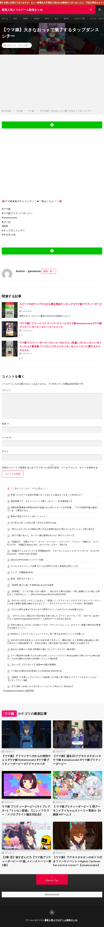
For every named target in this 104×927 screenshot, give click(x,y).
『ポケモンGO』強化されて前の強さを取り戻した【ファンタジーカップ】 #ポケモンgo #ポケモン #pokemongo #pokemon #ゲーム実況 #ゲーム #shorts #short (53, 617)
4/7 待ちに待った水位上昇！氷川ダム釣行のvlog (33, 522)
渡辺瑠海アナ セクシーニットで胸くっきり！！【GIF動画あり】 (42, 501)
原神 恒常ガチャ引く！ (22, 578)
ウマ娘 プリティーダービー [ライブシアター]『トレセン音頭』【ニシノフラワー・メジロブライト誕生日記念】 (26, 810)
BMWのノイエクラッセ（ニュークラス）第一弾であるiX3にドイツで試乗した (48, 633)
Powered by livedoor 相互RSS (19, 690)
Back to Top (52, 880)
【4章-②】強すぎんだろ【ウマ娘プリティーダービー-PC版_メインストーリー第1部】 (26, 861)
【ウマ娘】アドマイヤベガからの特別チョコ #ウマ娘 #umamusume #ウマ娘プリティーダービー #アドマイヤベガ (26, 759)
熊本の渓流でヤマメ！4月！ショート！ (29, 516)
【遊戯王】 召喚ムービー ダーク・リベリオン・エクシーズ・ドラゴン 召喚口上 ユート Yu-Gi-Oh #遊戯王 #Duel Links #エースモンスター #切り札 (54, 543)
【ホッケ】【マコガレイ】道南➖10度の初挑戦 (33, 664)
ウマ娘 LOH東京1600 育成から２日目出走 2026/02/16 (36, 670)
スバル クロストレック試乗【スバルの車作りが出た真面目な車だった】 (45, 566)
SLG (56, 18)
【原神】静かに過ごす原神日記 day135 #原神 (32, 585)
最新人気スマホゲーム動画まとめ (60, 920)
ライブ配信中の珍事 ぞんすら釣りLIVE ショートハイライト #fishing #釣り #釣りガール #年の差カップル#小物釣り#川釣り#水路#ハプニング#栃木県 (53, 657)
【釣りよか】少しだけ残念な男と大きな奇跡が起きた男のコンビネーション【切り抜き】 (53, 529)
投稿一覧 (47, 271)
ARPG (25, 18)
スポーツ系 (79, 18)
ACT (16, 18)
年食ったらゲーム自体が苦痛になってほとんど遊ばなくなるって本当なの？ (46, 494)
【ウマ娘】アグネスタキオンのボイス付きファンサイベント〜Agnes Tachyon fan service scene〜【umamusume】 (77, 861)
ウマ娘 (25, 45)
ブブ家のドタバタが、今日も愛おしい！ (30, 488)
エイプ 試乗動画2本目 (22, 572)
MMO (37, 18)
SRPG (66, 18)
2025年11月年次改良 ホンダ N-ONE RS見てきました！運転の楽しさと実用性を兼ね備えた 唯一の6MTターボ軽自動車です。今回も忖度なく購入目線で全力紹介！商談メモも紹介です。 (53, 641)
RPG (47, 18)
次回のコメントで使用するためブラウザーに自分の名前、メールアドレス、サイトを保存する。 (51, 467)
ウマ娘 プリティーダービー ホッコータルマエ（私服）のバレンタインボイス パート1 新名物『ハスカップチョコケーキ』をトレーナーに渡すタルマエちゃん (60, 346)
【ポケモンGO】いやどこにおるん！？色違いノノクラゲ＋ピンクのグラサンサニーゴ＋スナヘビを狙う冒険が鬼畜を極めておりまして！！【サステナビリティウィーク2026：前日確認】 (53, 602)
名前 (5, 424)
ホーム (5, 18)
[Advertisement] (52, 82)
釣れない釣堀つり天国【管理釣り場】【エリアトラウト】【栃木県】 (43, 649)
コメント (6, 390)
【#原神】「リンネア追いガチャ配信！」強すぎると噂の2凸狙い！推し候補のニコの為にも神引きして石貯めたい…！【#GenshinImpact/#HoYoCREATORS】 (53, 593)
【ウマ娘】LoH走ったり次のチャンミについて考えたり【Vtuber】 (42, 686)
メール (6, 437)
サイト (5, 451)
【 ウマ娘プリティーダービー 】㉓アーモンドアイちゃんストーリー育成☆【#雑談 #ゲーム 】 (77, 810)
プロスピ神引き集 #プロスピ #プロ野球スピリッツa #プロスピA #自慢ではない (48, 609)
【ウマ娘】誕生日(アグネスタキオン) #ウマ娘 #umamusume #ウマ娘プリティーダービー (77, 759)
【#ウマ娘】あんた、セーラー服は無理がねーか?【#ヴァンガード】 (43, 535)
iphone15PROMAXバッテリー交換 (27, 559)
